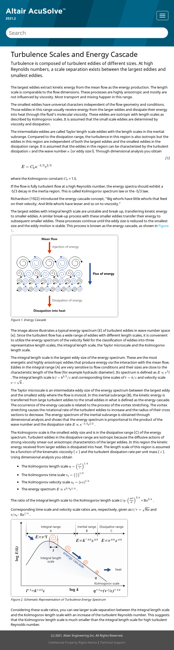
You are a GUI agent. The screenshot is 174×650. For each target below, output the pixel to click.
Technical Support (112, 642)
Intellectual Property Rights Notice (73, 642)
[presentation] (30, 152)
